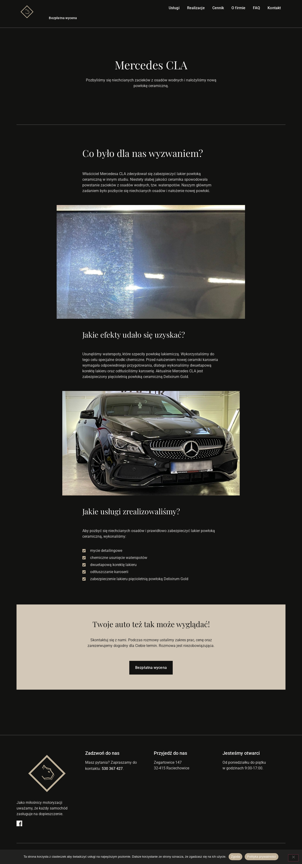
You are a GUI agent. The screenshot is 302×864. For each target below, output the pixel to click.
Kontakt (274, 8)
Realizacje (196, 8)
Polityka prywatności (261, 856)
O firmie (238, 8)
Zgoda (235, 856)
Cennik (218, 8)
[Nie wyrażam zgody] (293, 857)
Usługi (174, 8)
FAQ (256, 8)
